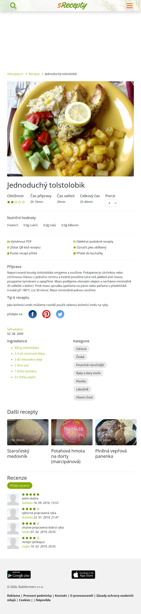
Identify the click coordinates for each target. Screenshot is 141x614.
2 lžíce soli (21, 365)
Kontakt (61, 596)
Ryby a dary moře (88, 373)
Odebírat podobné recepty (94, 241)
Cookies (24, 600)
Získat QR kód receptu (25, 247)
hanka (26, 532)
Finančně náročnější (90, 365)
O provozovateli (81, 596)
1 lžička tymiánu (26, 371)
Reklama (13, 596)
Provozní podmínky (37, 596)
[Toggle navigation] (129, 5)
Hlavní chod (84, 397)
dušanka (27, 517)
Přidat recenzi (19, 486)
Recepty (34, 74)
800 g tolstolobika (27, 348)
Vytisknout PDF (21, 241)
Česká (80, 357)
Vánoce (81, 349)
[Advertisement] (70, 39)
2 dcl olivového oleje (28, 359)
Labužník (82, 389)
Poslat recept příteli (23, 253)
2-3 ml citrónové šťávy (30, 354)
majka (26, 546)
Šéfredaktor (15, 329)
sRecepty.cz (15, 74)
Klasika (81, 381)
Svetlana (27, 503)
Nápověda (43, 600)
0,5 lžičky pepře (25, 377)
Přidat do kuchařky (90, 253)
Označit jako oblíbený (91, 247)
